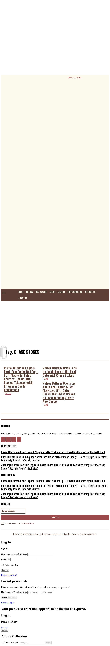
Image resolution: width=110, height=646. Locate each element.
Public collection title (16, 626)
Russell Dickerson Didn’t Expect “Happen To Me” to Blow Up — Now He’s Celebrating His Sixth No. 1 (45, 437)
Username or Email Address (14, 533)
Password (5, 538)
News (46, 375)
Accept (4, 606)
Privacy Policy (28, 502)
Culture (8, 380)
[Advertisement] (55, 322)
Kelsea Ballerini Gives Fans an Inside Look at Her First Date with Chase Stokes (59, 370)
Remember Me (10, 544)
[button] (106, 295)
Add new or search (23, 621)
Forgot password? (9, 554)
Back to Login (7, 581)
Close (4, 609)
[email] (13, 489)
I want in (54, 496)
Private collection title (17, 631)
